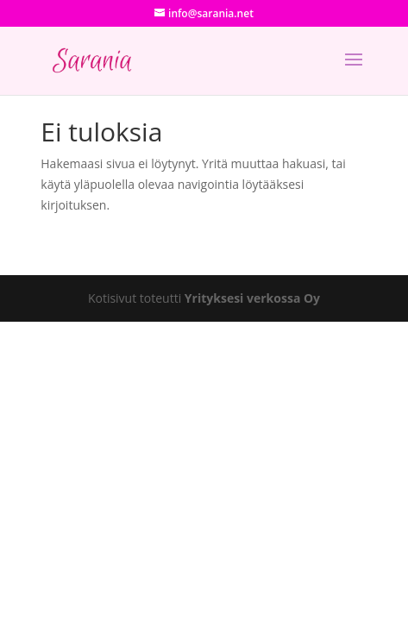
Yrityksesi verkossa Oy (252, 298)
